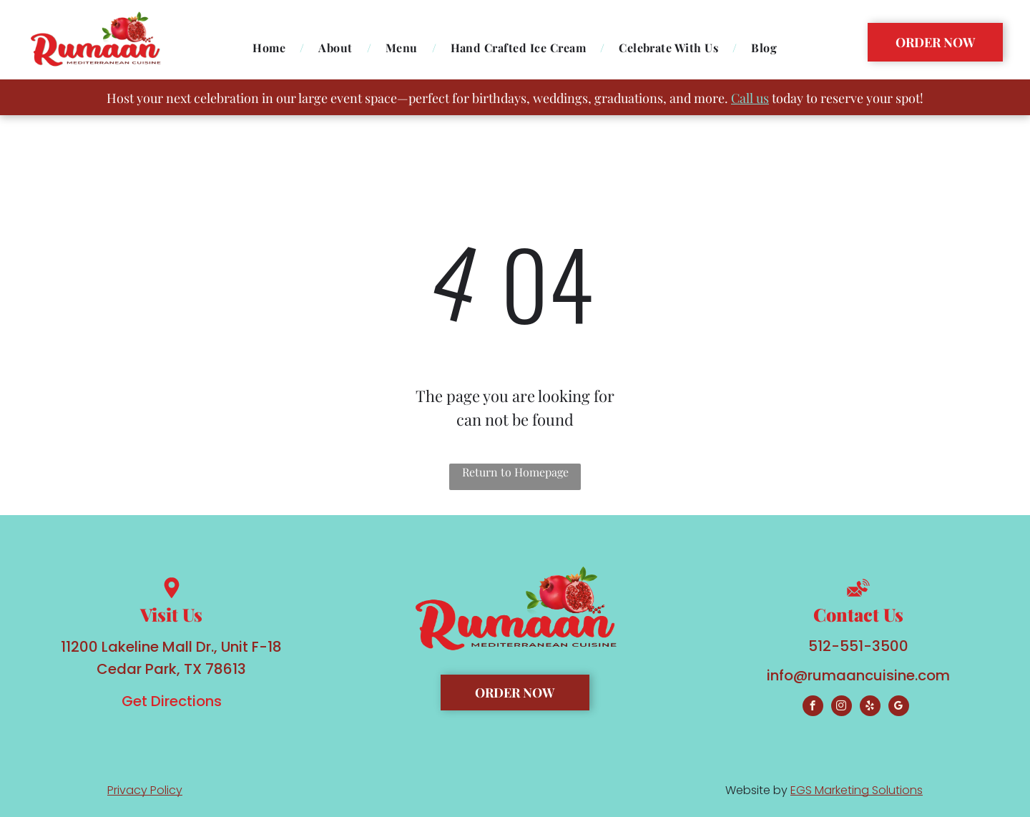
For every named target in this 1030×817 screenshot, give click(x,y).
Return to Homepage (515, 471)
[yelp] (870, 707)
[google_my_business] (898, 707)
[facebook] (813, 707)
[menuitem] (271, 48)
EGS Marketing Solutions (856, 790)
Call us (750, 98)
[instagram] (841, 707)
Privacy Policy (144, 790)
